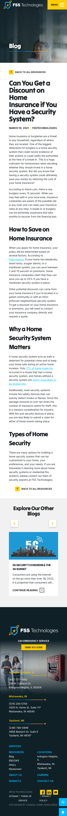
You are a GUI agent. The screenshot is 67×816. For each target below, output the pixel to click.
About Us (15, 774)
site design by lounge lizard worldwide (33, 804)
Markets (15, 780)
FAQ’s (12, 764)
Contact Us (45, 780)
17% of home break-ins (39, 368)
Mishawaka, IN (45, 763)
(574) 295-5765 (18, 703)
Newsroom (15, 768)
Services (15, 746)
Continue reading (28, 590)
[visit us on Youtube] (55, 791)
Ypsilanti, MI (44, 768)
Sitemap (13, 796)
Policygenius (16, 259)
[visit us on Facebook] (42, 791)
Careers (42, 774)
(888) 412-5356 (33, 647)
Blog (11, 756)
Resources (16, 752)
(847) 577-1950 (18, 679)
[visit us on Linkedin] (49, 791)
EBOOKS (14, 760)
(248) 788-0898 (18, 727)
